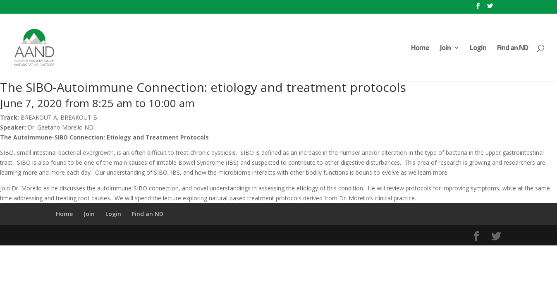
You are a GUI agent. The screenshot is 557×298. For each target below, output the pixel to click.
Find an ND (512, 48)
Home (420, 48)
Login (478, 48)
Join (445, 48)
